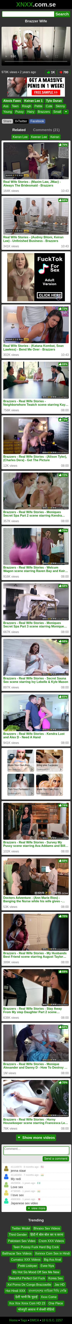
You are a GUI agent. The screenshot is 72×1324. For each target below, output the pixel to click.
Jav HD (60, 1284)
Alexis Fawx (12, 100)
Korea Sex (55, 1278)
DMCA (34, 1320)
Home (13, 1320)
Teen (15, 106)
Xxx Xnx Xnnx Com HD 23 (27, 1303)
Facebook (37, 121)
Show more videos (36, 1138)
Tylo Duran (54, 100)
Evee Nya (47, 1265)
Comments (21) (46, 130)
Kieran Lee (20, 137)
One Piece (56, 1303)
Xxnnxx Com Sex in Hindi (52, 1253)
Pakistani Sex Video (21, 1241)
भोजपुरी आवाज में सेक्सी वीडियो (36, 1309)
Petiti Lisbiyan (27, 1265)
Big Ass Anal (52, 1259)
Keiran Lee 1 (33, 100)
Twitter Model (21, 1228)
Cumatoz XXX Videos (26, 1259)
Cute (49, 106)
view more (36, 1208)
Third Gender (18, 1234)
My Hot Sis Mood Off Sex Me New (36, 1272)
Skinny (60, 106)
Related (19, 130)
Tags (23, 1320)
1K (51, 72)
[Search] (28, 14)
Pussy (19, 111)
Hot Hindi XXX (15, 1290)
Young (7, 111)
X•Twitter (21, 121)
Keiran (54, 137)
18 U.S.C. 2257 (52, 1320)
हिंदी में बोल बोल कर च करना (46, 1234)
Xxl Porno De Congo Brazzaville (29, 1284)
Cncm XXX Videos (51, 1241)
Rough (26, 106)
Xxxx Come (49, 1297)
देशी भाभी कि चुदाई (26, 1297)
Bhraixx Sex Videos (47, 1228)
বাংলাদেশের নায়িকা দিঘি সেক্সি (47, 1290)
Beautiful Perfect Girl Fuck (27, 1278)
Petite (38, 106)
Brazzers (44, 111)
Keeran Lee (39, 137)
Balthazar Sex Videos (17, 1253)
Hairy (30, 111)
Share (7, 121)
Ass (5, 106)
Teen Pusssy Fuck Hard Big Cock (36, 1247)
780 (63, 72)
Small (57, 111)
